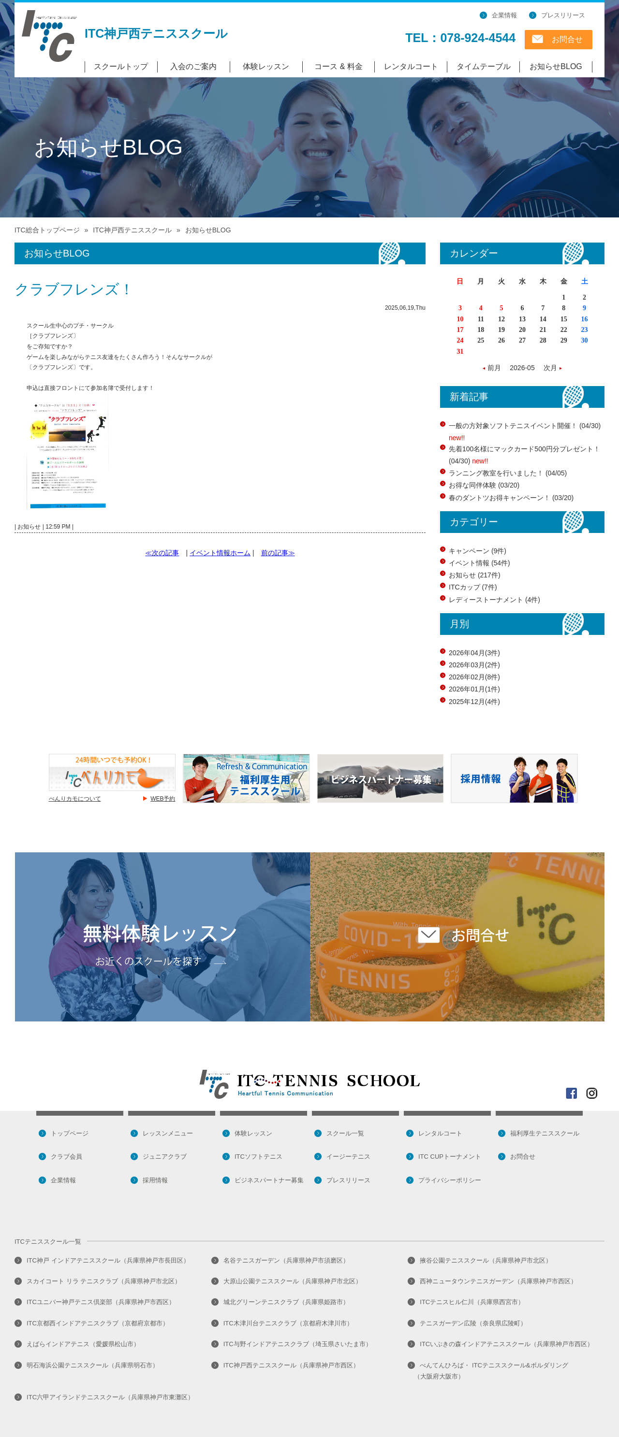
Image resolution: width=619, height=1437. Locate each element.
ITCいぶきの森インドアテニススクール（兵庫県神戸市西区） (506, 1344)
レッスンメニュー (168, 1133)
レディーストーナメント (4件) (494, 600)
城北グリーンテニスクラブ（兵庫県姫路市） (286, 1302)
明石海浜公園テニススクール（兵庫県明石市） (93, 1365)
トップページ (69, 1133)
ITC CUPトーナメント (449, 1156)
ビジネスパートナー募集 (269, 1180)
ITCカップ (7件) (473, 587)
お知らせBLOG (556, 66)
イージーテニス (348, 1156)
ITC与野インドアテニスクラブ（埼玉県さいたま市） (297, 1344)
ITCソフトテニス (258, 1156)
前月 (495, 368)
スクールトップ (121, 66)
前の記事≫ (278, 553)
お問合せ (567, 39)
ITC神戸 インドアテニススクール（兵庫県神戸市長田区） (108, 1260)
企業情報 (504, 15)
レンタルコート (411, 66)
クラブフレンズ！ (74, 289)
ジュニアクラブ (165, 1156)
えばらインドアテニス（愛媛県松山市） (83, 1344)
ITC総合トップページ (47, 230)
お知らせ (29, 526)
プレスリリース (563, 15)
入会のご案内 (193, 66)
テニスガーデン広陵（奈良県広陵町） (473, 1323)
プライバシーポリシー (449, 1180)
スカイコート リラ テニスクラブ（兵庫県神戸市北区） (104, 1281)
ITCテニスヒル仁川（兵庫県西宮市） (472, 1302)
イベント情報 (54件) (479, 563)
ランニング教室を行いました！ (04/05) (508, 473)
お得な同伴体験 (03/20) (484, 485)
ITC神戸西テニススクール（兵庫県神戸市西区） (291, 1365)
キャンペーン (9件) (477, 551)
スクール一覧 (345, 1133)
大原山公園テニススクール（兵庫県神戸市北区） (292, 1281)
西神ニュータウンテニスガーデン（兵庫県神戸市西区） (498, 1281)
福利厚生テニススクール (544, 1133)
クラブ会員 (66, 1156)
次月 (549, 368)
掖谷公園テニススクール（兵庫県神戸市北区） (486, 1260)
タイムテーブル (484, 66)
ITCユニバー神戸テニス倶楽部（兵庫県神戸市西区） (101, 1302)
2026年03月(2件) (474, 665)
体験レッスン (266, 66)
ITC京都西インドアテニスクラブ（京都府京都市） (98, 1323)
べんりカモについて (75, 798)
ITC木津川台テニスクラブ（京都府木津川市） (288, 1323)
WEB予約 (162, 798)
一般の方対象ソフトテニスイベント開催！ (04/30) (525, 426)
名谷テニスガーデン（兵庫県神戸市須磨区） (286, 1260)
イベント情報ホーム (220, 553)
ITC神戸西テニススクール (156, 33)
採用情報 (155, 1180)
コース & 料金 (338, 66)
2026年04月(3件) (474, 653)
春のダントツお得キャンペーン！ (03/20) (511, 498)
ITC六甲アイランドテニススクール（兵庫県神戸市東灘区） (110, 1397)
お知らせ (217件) (475, 575)
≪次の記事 (162, 553)
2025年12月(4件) (474, 701)
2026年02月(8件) (474, 677)
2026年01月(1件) (474, 689)
